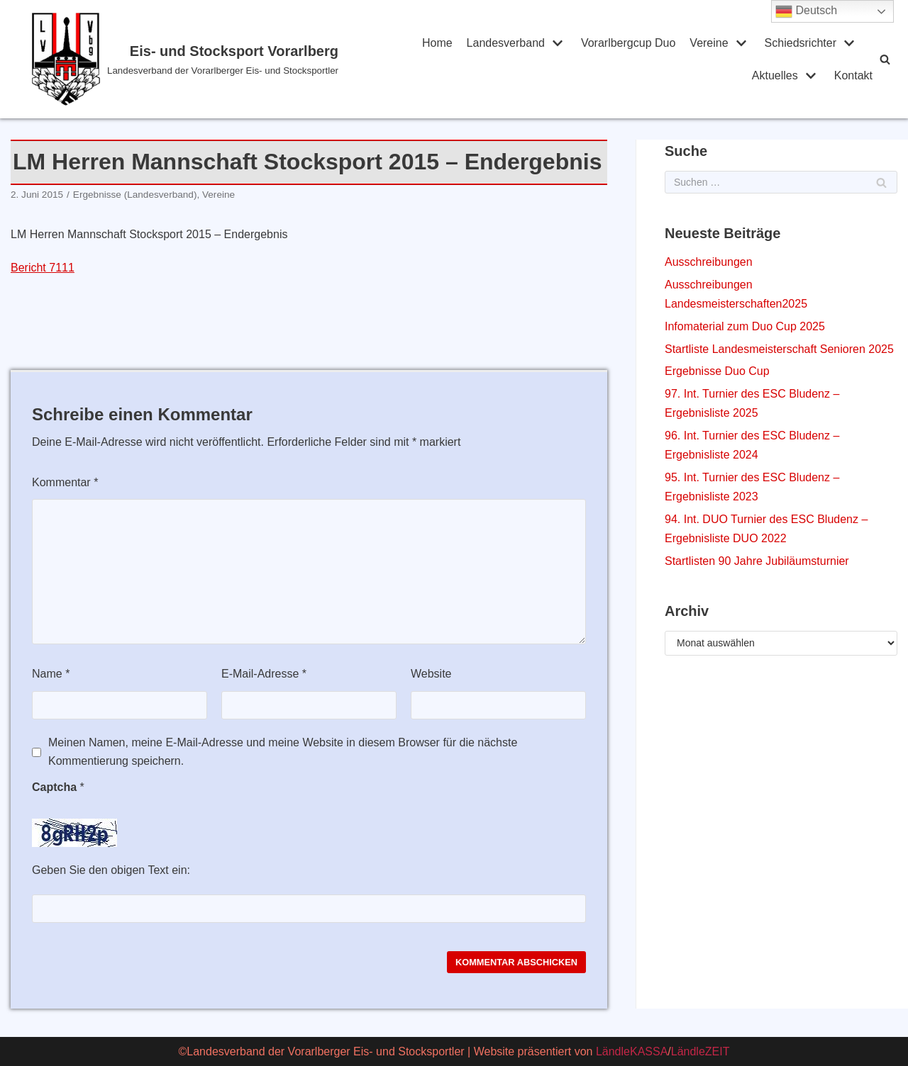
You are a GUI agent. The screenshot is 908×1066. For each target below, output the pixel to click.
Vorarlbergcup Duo (628, 43)
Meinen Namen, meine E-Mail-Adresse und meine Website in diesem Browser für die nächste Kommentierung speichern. (282, 752)
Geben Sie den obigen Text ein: (111, 870)
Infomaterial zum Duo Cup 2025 (745, 326)
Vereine (218, 194)
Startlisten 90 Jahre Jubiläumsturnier (757, 561)
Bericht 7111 (42, 268)
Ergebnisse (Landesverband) (135, 194)
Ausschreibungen (709, 262)
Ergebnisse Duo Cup (717, 371)
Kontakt (853, 75)
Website (431, 674)
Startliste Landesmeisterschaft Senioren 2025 (779, 349)
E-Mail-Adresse (263, 674)
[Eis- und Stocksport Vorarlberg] (199, 59)
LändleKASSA (632, 1051)
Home (437, 43)
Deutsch (806, 11)
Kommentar (65, 482)
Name (51, 674)
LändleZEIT (700, 1051)
